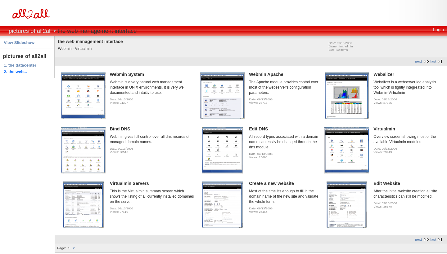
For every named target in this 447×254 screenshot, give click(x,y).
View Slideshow (19, 42)
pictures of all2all (30, 31)
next (418, 61)
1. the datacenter (20, 65)
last (433, 61)
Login (438, 29)
